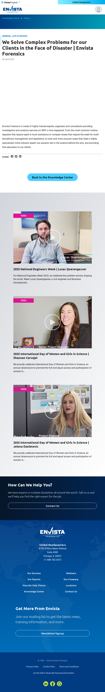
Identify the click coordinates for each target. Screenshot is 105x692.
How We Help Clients (34, 585)
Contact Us (52, 505)
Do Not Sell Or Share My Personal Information (53, 673)
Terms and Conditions (69, 666)
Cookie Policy (49, 666)
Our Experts (34, 579)
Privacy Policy (32, 666)
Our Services (34, 573)
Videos (27, 18)
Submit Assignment (81, 2)
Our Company (71, 579)
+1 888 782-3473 (52, 559)
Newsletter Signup (52, 633)
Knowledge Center (10, 18)
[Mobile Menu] (98, 9)
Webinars (71, 573)
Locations (71, 585)
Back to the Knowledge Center (52, 177)
